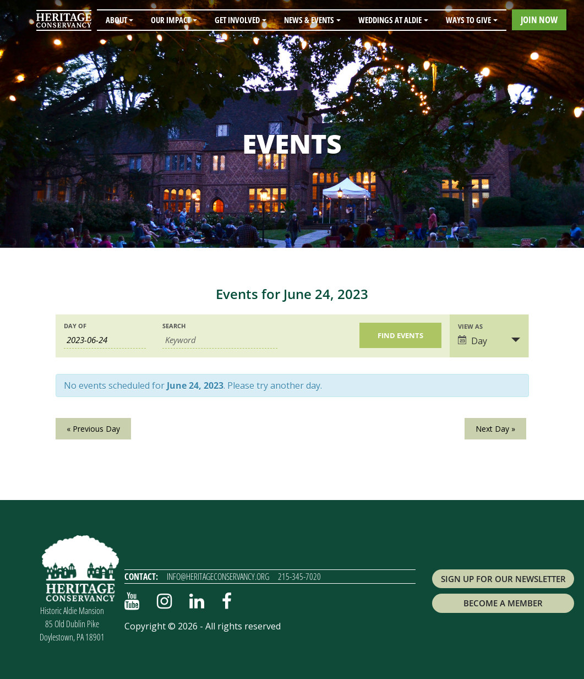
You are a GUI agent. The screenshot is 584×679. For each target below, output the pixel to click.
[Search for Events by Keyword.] (219, 340)
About (116, 19)
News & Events (309, 19)
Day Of (75, 326)
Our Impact (170, 19)
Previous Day (93, 428)
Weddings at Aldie (390, 19)
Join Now (539, 19)
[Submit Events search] (400, 335)
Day (472, 341)
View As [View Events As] (470, 326)
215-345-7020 (299, 577)
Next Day (495, 428)
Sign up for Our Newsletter (503, 578)
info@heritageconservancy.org (218, 577)
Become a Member (503, 603)
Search (173, 326)
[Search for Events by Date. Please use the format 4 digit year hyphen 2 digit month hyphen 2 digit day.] (105, 340)
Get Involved (237, 19)
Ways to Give (468, 19)
